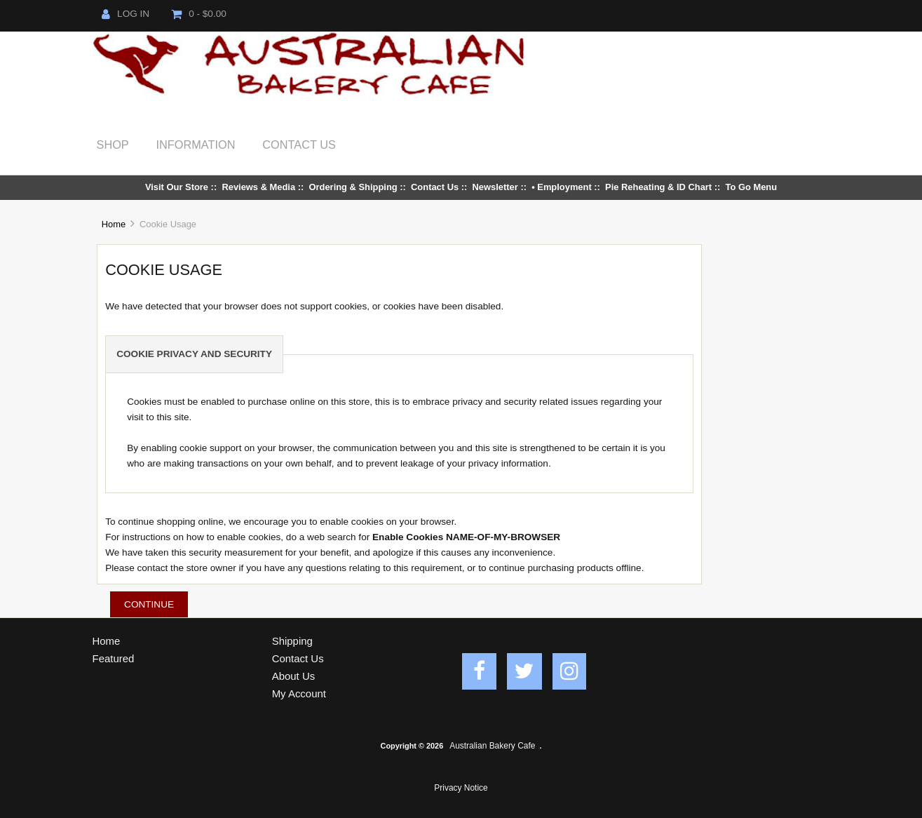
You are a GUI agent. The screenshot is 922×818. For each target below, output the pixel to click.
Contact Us (299, 144)
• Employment (561, 187)
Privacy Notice (460, 788)
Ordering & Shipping (353, 187)
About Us (294, 676)
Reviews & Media (258, 187)
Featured (114, 658)
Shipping (292, 641)
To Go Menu (752, 187)
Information (196, 144)
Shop (113, 144)
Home (114, 224)
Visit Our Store (176, 187)
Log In (125, 13)
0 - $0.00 (198, 13)
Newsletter (495, 187)
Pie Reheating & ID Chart (658, 187)
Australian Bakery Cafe (492, 746)
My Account (299, 693)
